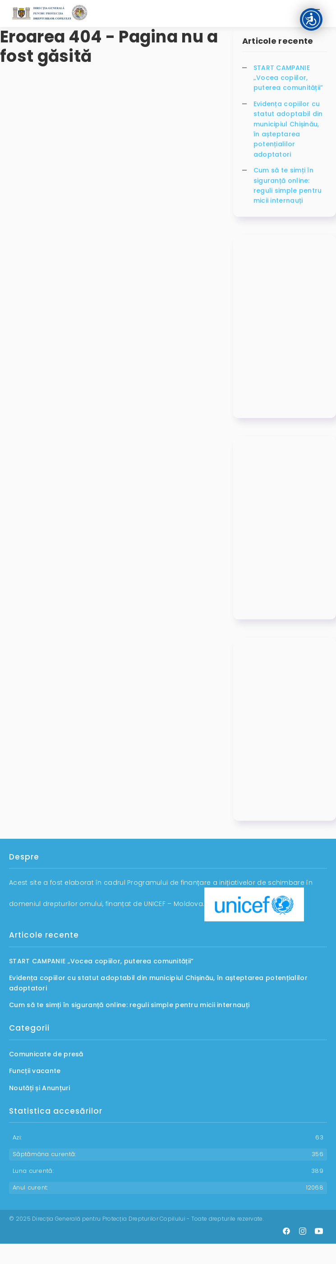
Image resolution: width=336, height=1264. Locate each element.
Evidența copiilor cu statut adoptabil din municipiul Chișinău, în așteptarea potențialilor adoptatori (288, 129)
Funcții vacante (35, 1070)
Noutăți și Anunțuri (39, 1087)
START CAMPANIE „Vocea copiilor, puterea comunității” (288, 78)
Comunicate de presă (46, 1054)
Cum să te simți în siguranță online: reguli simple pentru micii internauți (287, 185)
